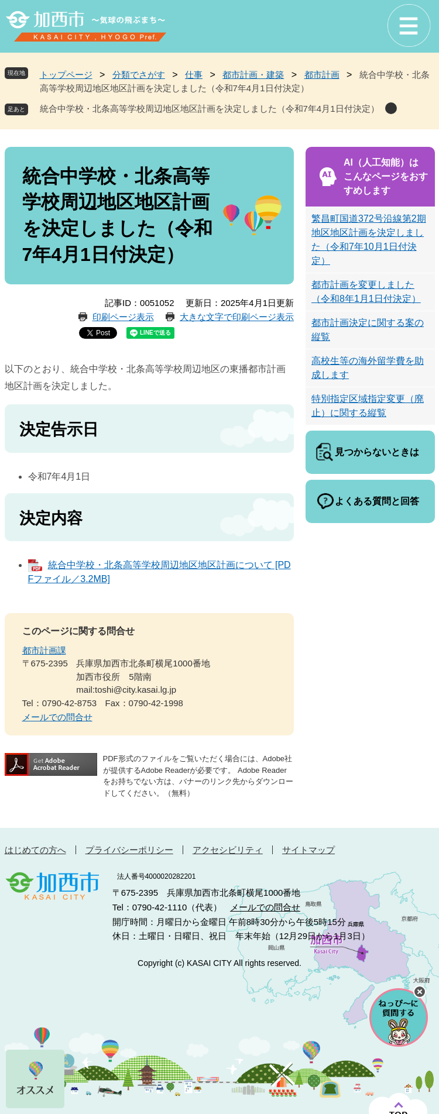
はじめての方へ (35, 850)
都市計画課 (44, 650)
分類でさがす (138, 75)
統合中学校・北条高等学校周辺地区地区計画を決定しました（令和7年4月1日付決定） (209, 109)
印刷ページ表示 (123, 317)
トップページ (66, 75)
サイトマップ (308, 850)
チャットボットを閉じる (419, 991)
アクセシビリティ (228, 850)
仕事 (194, 75)
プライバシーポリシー (129, 850)
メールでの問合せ (57, 717)
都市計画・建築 (253, 75)
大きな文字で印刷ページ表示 (237, 317)
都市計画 (321, 75)
